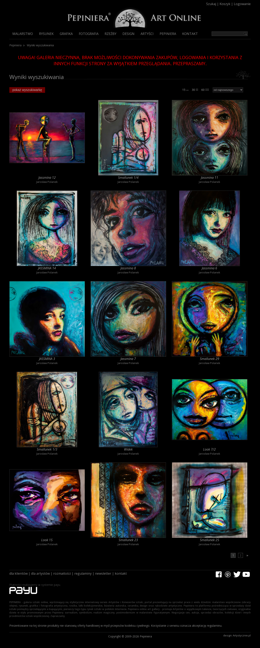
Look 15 (47, 540)
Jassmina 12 (47, 177)
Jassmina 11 (209, 177)
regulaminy (83, 573)
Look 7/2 (209, 449)
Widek (128, 449)
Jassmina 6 (209, 268)
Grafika (66, 33)
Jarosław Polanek (47, 182)
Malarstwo (22, 33)
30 (195, 90)
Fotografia (89, 33)
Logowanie (242, 4)
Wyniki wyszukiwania (40, 45)
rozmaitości (62, 573)
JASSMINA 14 (47, 268)
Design (128, 33)
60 (205, 90)
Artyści (147, 33)
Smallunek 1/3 (47, 449)
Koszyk (225, 4)
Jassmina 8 (128, 268)
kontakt (121, 573)
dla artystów (40, 573)
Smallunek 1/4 (128, 177)
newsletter (103, 573)
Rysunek (46, 33)
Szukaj (211, 4)
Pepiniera (168, 33)
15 (185, 90)
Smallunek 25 (209, 540)
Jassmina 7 (128, 359)
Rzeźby (110, 33)
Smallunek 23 (128, 540)
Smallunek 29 (209, 359)
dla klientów (18, 573)
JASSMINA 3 (47, 359)
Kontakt (190, 33)
